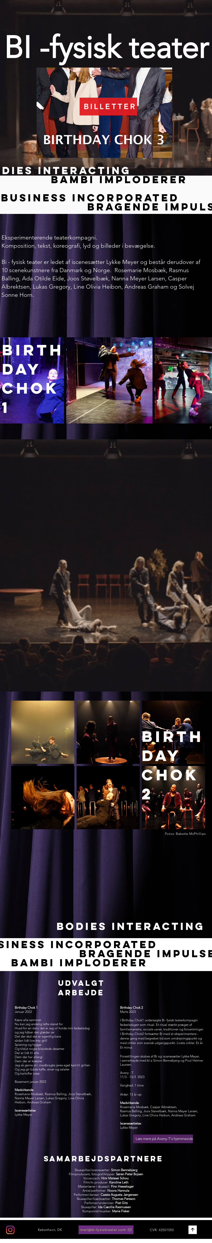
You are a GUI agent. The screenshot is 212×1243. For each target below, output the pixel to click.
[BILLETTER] (108, 106)
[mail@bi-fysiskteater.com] (106, 1229)
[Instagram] (10, 1230)
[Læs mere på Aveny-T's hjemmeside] (163, 1139)
